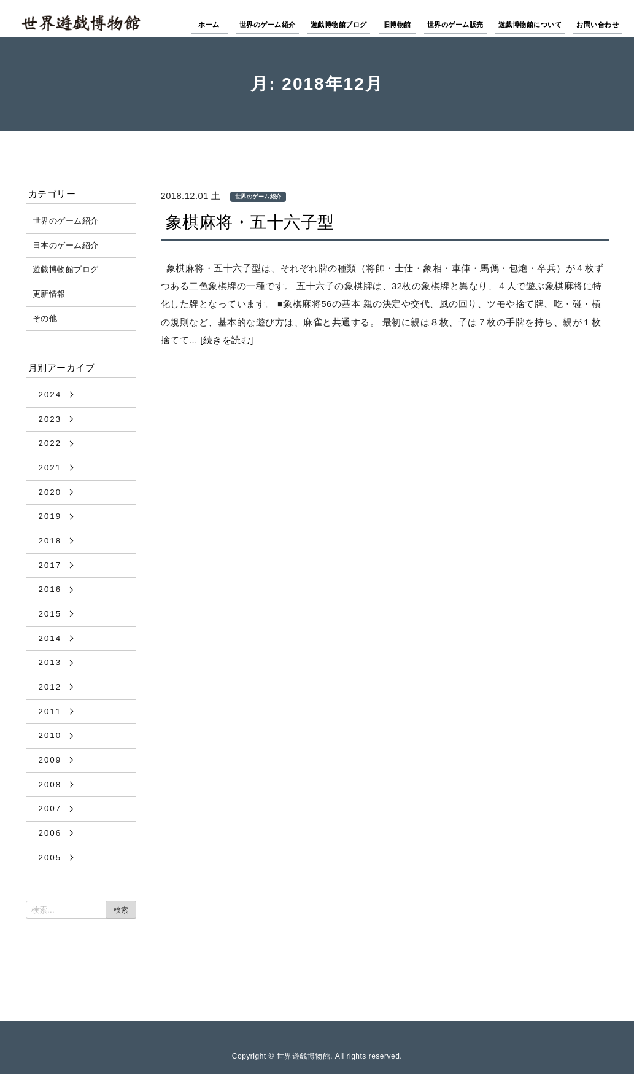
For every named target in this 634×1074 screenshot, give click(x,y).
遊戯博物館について (530, 24)
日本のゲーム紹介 (66, 245)
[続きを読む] (226, 340)
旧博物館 (397, 24)
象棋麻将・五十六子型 (250, 222)
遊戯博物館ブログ (339, 24)
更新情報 (49, 293)
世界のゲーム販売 (455, 24)
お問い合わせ (597, 24)
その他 (45, 318)
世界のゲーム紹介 (267, 24)
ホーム (209, 24)
